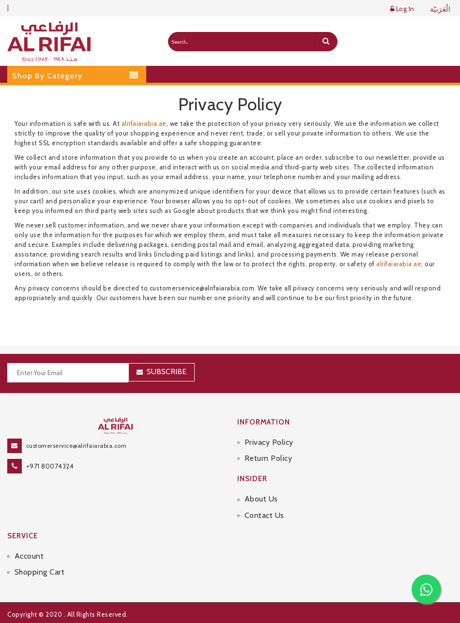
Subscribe (166, 371)
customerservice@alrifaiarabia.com (76, 445)
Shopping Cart (40, 572)
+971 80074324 (50, 466)
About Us (261, 498)
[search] (326, 41)
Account (29, 556)
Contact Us (264, 515)
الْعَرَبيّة (440, 9)
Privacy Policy (269, 442)
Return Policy (268, 458)
